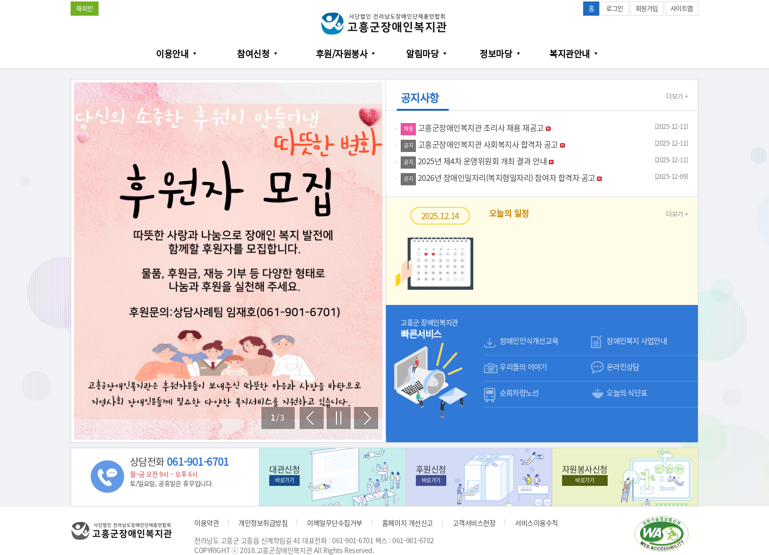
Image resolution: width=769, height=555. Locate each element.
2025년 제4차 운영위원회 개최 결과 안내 (477, 161)
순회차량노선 (519, 392)
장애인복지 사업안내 (637, 340)
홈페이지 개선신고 (407, 523)
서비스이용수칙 (536, 523)
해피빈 (84, 8)
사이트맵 (681, 8)
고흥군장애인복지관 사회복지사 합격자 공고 (483, 144)
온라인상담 (623, 366)
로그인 (614, 8)
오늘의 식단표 (627, 392)
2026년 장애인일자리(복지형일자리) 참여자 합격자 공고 (501, 177)
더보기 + (677, 96)
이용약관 (206, 523)
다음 (366, 418)
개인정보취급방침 (262, 523)
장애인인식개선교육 (529, 340)
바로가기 (284, 480)
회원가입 (647, 8)
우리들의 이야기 (523, 366)
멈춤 (339, 418)
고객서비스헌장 (474, 523)
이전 (312, 418)
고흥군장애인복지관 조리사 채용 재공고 (476, 127)
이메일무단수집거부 (334, 523)
